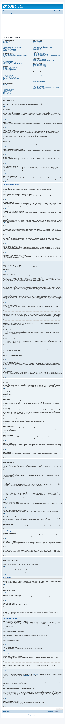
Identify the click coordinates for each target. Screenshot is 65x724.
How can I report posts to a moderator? (10, 77)
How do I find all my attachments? (39, 81)
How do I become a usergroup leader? (40, 46)
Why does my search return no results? (40, 65)
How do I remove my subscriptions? (39, 76)
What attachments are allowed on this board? (41, 80)
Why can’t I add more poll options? (9, 71)
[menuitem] (4, 11)
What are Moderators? (37, 42)
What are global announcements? (9, 89)
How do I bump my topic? (7, 80)
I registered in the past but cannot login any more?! (12, 47)
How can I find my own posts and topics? (40, 68)
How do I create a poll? (7, 70)
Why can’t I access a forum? (8, 74)
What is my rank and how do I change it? (10, 62)
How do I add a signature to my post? (9, 69)
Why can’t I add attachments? (8, 75)
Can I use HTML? (6, 85)
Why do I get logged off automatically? (9, 49)
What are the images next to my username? (10, 60)
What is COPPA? (6, 42)
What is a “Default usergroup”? (38, 48)
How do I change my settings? (8, 54)
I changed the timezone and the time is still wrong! (12, 57)
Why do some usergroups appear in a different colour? (43, 47)
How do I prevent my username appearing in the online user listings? (15, 55)
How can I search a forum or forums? (39, 64)
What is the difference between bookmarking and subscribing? (44, 72)
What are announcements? (7, 90)
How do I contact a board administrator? (40, 88)
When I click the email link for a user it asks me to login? (13, 63)
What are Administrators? (37, 41)
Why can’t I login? (6, 46)
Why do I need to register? (7, 41)
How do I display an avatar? (8, 61)
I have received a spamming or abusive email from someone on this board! (46, 55)
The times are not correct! (7, 56)
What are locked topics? (7, 92)
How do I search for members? (38, 67)
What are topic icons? (7, 93)
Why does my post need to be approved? (10, 79)
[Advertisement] (33, 25)
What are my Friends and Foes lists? (39, 59)
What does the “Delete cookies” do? (9, 50)
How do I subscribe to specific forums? (40, 75)
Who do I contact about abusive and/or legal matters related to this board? (46, 87)
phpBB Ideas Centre (55, 682)
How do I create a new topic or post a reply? (11, 67)
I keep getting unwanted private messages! (40, 54)
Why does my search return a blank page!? (41, 66)
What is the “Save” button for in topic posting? (11, 78)
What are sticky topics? (7, 91)
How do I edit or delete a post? (8, 68)
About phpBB (27, 675)
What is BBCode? (6, 84)
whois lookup (24, 691)
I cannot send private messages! (39, 53)
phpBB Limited (35, 674)
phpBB (4, 222)
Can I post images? (6, 88)
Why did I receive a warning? (8, 76)
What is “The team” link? (37, 49)
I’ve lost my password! (7, 48)
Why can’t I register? (6, 43)
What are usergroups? (37, 43)
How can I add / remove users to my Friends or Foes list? (43, 60)
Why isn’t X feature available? (38, 86)
